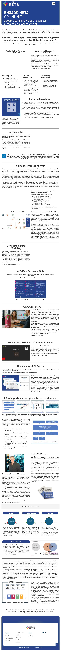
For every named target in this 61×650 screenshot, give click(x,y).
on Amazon (46, 453)
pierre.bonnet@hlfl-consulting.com (18, 500)
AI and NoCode (16, 541)
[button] (53, 3)
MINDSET (50, 513)
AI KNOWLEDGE (30, 513)
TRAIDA (11, 513)
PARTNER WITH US (34, 506)
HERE (10, 535)
